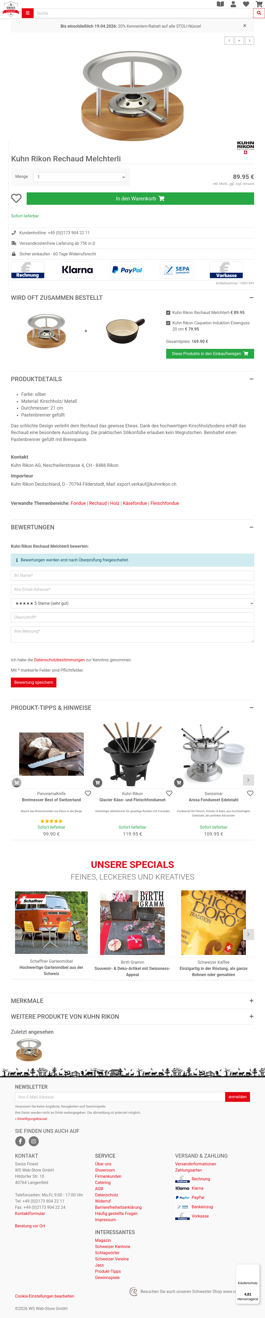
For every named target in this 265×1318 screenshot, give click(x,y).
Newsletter (31, 1087)
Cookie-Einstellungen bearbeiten (44, 1296)
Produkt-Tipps (108, 1271)
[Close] (244, 26)
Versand (248, 184)
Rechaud (98, 503)
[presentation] (16, 780)
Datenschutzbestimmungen (59, 659)
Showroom (105, 1170)
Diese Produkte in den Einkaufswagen (210, 353)
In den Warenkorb (140, 198)
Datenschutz (106, 1195)
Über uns (103, 1164)
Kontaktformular (30, 1213)
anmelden (238, 1096)
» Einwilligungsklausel (31, 1119)
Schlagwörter (107, 1252)
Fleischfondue (164, 503)
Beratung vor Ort (30, 1225)
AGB (99, 1188)
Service (105, 1156)
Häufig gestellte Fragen (116, 1213)
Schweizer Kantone (112, 1246)
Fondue (78, 503)
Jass (99, 1265)
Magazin (103, 1240)
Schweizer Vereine (112, 1259)
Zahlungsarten (188, 1170)
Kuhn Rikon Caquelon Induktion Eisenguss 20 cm (211, 326)
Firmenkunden (108, 1176)
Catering (103, 1182)
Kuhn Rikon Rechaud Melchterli (208, 312)
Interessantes (115, 1232)
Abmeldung (101, 1113)
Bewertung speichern (33, 682)
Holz (115, 503)
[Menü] (257, 1267)
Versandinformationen (195, 1164)
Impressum (105, 1219)
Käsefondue (135, 503)
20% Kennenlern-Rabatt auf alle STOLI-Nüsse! (131, 26)
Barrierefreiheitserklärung (118, 1207)
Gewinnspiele (107, 1277)
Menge (21, 176)
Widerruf (103, 1201)
